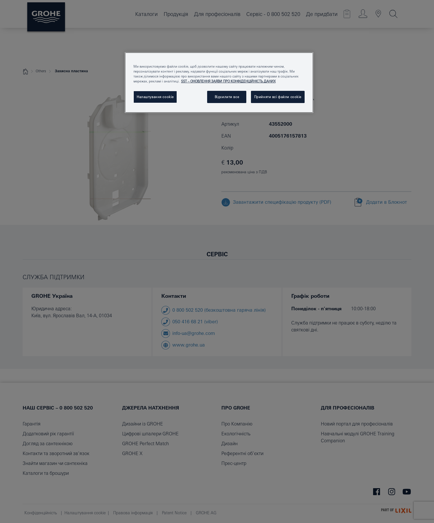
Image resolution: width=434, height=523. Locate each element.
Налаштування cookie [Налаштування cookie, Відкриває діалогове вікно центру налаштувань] (155, 97)
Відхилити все (227, 97)
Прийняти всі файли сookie (277, 97)
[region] (219, 82)
